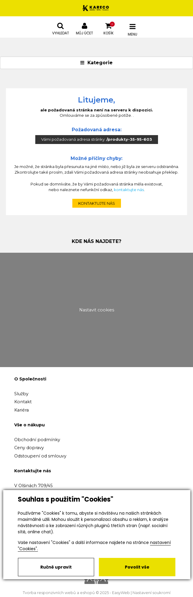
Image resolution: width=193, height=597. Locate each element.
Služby (21, 393)
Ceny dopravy (29, 447)
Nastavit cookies (96, 310)
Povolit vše (137, 567)
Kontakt (23, 401)
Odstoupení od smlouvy (40, 456)
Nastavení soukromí (151, 592)
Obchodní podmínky (37, 439)
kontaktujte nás (129, 189)
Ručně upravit (56, 567)
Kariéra (21, 410)
